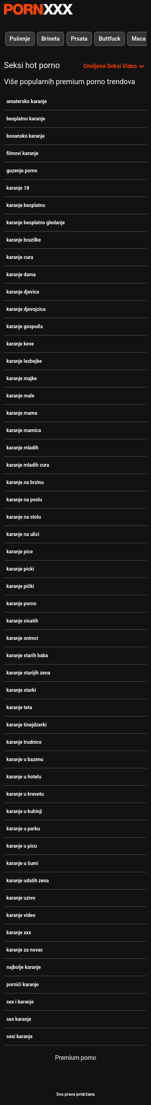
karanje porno (21, 603)
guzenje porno (21, 171)
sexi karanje (19, 1036)
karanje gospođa (24, 326)
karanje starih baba (27, 655)
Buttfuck (109, 38)
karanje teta (19, 707)
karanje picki (20, 569)
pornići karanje (22, 984)
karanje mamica (23, 430)
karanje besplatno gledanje (35, 223)
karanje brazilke (23, 240)
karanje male (20, 396)
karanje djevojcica (26, 309)
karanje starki (21, 690)
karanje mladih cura (27, 465)
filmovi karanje (22, 153)
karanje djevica (22, 292)
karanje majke (21, 378)
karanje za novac (24, 950)
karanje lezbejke (24, 361)
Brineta (50, 38)
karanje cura (19, 257)
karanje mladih (22, 448)
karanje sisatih (22, 621)
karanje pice (19, 552)
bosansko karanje (25, 136)
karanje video (20, 915)
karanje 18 (17, 188)
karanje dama (21, 274)
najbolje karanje (23, 967)
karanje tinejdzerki (26, 725)
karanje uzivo (20, 898)
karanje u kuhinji (24, 811)
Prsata (79, 38)
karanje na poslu (24, 500)
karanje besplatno (25, 205)
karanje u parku (23, 829)
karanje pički (20, 586)
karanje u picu (21, 846)
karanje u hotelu (23, 777)
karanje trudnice (23, 742)
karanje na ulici (22, 534)
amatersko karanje (26, 101)
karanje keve (20, 344)
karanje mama (21, 413)
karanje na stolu (23, 517)
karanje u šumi (22, 863)
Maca (139, 38)
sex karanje (18, 1019)
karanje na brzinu (25, 482)
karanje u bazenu (24, 759)
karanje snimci (22, 638)
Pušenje (20, 38)
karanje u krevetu (25, 794)
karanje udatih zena (27, 881)
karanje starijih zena (28, 673)
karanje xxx (18, 932)
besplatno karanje (25, 119)
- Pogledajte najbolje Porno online (38, 9)
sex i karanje (20, 1002)
